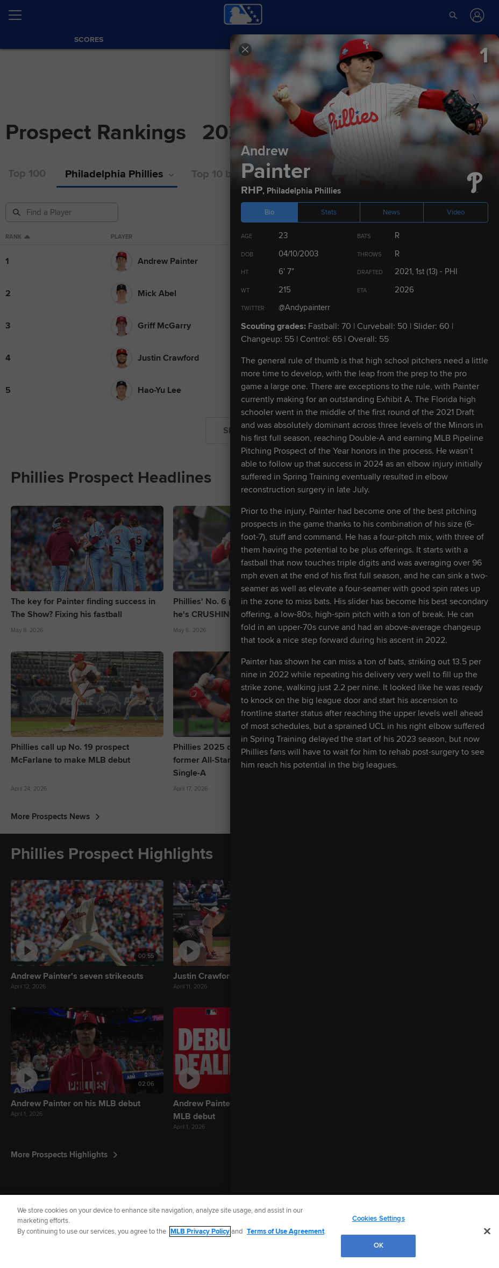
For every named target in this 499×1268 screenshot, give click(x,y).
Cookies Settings (378, 1218)
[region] (249, 1231)
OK (378, 1245)
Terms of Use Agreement (285, 1231)
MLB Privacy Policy (200, 1231)
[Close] (487, 1231)
